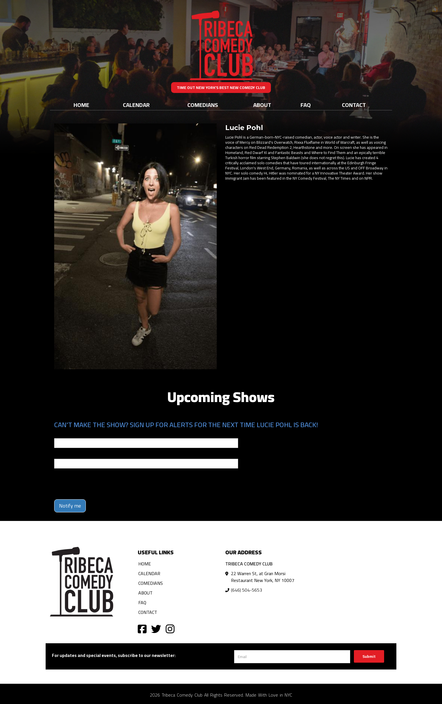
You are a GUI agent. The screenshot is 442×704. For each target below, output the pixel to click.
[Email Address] (292, 656)
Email (59, 434)
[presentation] (97, 484)
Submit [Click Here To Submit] (369, 656)
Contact (354, 105)
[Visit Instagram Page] (170, 628)
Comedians (202, 105)
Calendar (136, 105)
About (262, 105)
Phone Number (68, 454)
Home (81, 105)
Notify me (70, 505)
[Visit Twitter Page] (156, 628)
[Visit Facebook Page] (142, 628)
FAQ (306, 105)
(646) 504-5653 (246, 590)
